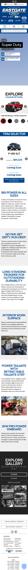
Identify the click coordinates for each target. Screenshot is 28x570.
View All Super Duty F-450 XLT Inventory (14, 180)
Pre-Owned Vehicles (9, 541)
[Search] (14, 30)
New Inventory (7, 538)
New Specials (7, 540)
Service (16, 541)
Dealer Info (17, 546)
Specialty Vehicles (8, 546)
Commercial (18, 538)
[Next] (25, 106)
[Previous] (2, 106)
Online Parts (18, 540)
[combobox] (14, 30)
